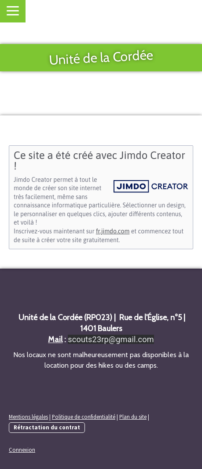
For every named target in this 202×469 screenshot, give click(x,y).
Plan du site (133, 416)
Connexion (22, 449)
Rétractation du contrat (47, 427)
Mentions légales (28, 416)
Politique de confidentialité (83, 416)
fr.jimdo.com (112, 231)
